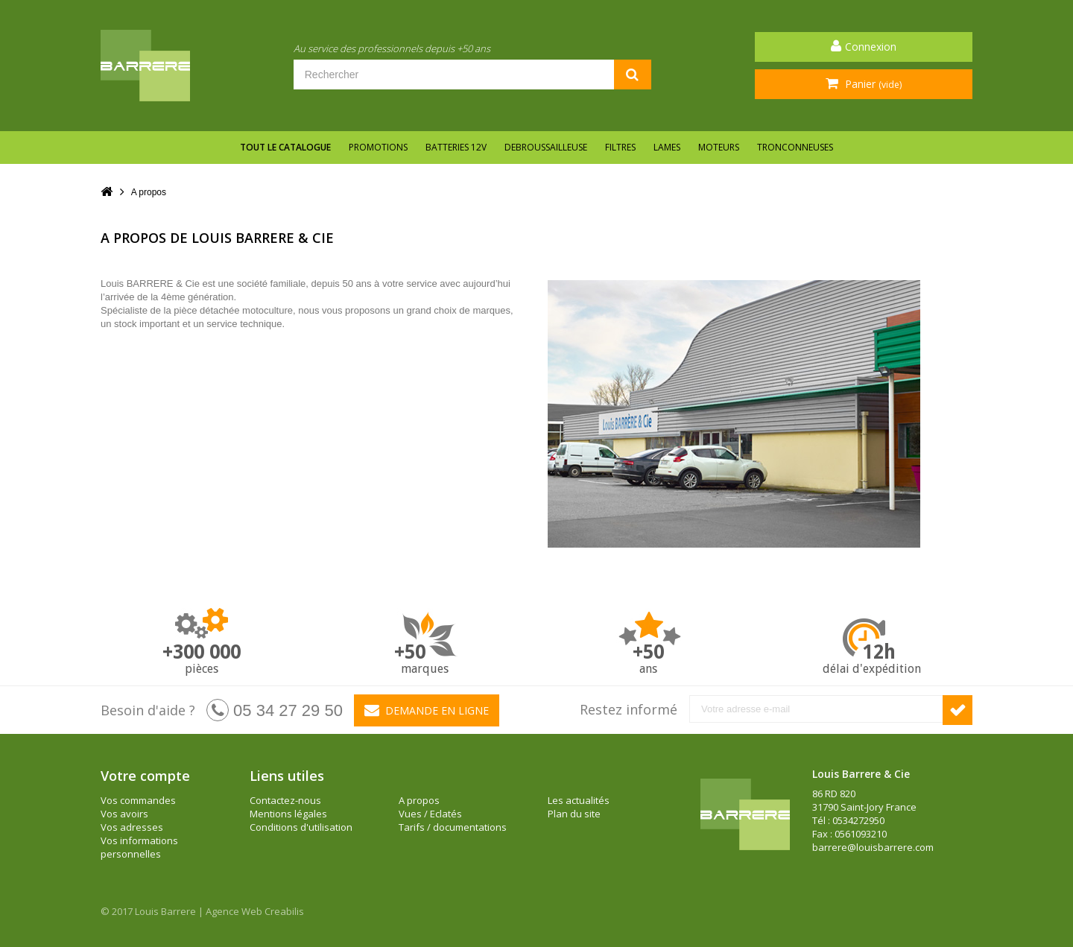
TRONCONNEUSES (795, 147)
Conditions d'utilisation (301, 827)
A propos (419, 800)
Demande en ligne (426, 710)
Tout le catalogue (285, 147)
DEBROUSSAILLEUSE (545, 147)
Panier (872, 84)
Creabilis (284, 911)
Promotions (378, 147)
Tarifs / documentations (453, 827)
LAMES (666, 147)
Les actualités (579, 800)
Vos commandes (138, 800)
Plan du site (574, 813)
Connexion (870, 46)
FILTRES (620, 147)
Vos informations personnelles (139, 847)
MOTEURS (718, 147)
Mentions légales (288, 813)
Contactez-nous (285, 800)
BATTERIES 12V (456, 147)
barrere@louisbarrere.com (873, 847)
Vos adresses (132, 827)
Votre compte (145, 776)
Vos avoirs (124, 813)
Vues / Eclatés (430, 813)
